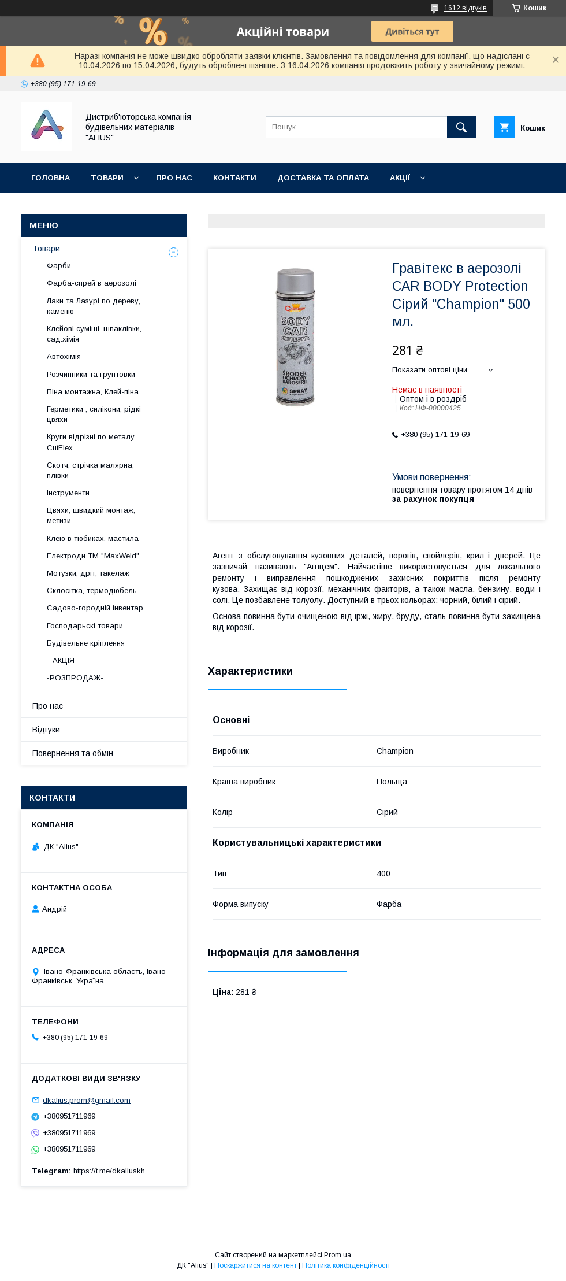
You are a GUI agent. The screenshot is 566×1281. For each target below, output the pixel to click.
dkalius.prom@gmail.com (87, 1099)
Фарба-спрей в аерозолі (91, 283)
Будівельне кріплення (86, 643)
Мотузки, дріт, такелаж (88, 573)
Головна (50, 177)
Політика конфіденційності (346, 1265)
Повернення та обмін (80, 207)
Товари (107, 177)
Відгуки (46, 729)
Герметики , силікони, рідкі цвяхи (94, 414)
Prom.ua (337, 1255)
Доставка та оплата (323, 177)
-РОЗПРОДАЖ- (75, 677)
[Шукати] (461, 127)
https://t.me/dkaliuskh (109, 1171)
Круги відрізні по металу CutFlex (91, 441)
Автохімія (64, 356)
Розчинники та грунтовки (91, 374)
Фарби (59, 265)
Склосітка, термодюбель (92, 590)
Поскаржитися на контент (255, 1265)
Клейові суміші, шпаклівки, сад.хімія (94, 333)
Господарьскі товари (85, 625)
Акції (400, 177)
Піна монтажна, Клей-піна (93, 391)
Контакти (234, 177)
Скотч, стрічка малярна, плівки (90, 470)
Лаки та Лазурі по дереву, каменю (93, 306)
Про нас (174, 177)
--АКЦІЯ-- (63, 660)
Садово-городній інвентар (95, 608)
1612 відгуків (465, 8)
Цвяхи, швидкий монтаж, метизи (91, 515)
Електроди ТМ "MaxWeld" (93, 555)
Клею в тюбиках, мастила (93, 538)
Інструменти (68, 492)
